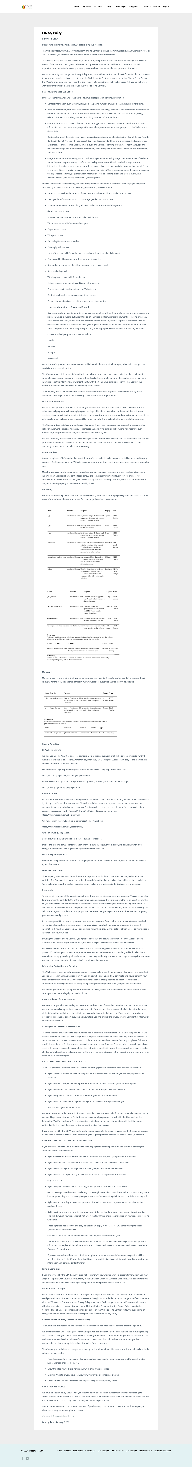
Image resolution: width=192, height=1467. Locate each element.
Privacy (63, 1451)
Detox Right (120, 6)
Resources (98, 6)
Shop (109, 6)
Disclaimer (75, 1451)
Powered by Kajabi (162, 1451)
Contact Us (88, 1451)
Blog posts (134, 6)
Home (76, 6)
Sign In (166, 6)
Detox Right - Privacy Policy (109, 1451)
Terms (54, 1451)
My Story (87, 6)
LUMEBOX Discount (151, 6)
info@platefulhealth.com (62, 1416)
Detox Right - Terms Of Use (138, 1451)
